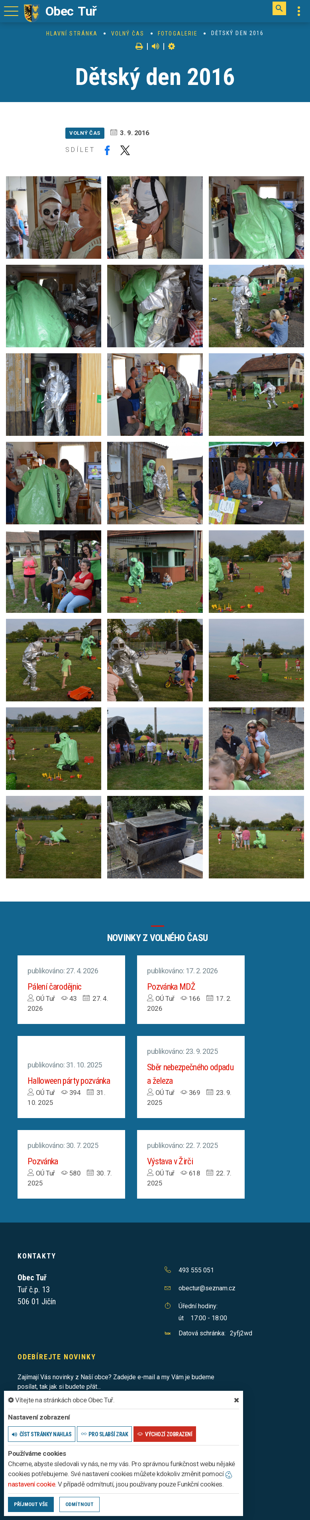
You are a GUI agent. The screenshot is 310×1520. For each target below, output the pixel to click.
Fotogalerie (178, 33)
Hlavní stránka (72, 33)
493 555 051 (196, 1270)
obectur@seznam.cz (207, 1288)
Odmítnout (79, 1504)
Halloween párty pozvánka (68, 1081)
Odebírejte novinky (57, 1357)
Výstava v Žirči (170, 1161)
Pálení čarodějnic (54, 987)
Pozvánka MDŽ (171, 987)
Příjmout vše (31, 1504)
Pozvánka (42, 1161)
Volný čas (128, 33)
